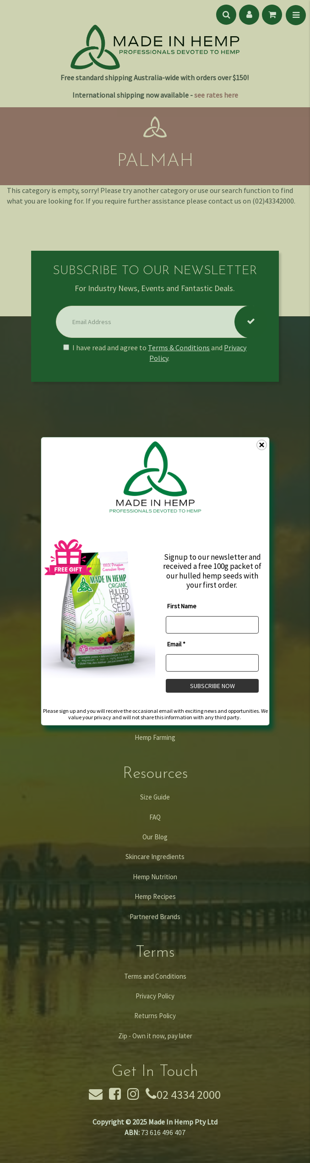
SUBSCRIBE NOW (212, 686)
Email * (176, 644)
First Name (181, 606)
